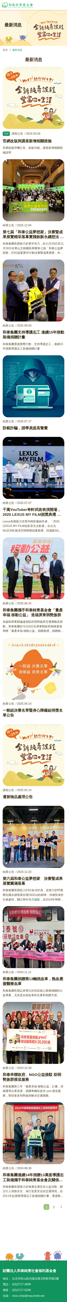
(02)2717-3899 (21, 1284)
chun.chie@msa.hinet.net (28, 1295)
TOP (53, 1256)
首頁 (5, 50)
